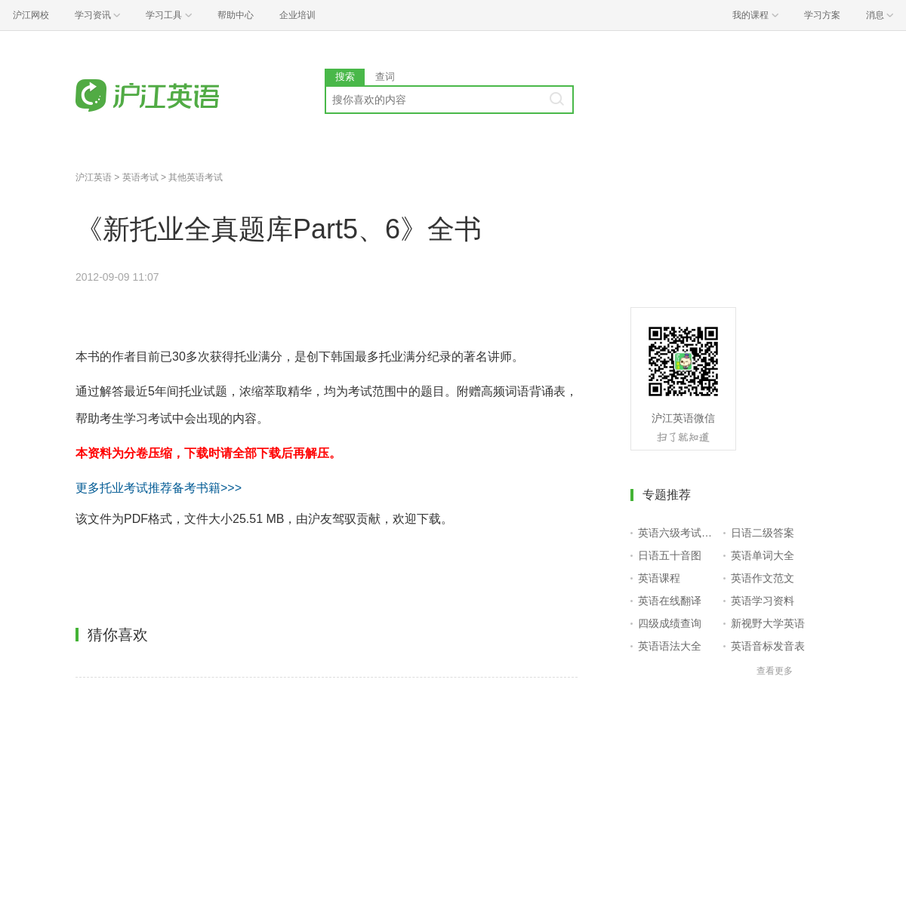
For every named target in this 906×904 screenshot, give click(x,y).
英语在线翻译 (669, 601)
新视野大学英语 (768, 623)
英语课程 (659, 578)
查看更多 (775, 671)
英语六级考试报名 (677, 533)
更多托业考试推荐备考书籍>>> (159, 487)
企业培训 (297, 15)
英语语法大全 (669, 646)
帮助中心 (235, 15)
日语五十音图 (669, 555)
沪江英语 (94, 177)
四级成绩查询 (669, 623)
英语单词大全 (762, 555)
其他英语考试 (195, 177)
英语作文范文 (762, 578)
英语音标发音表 (768, 646)
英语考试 (140, 177)
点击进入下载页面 (178, 572)
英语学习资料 (762, 601)
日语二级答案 (762, 533)
